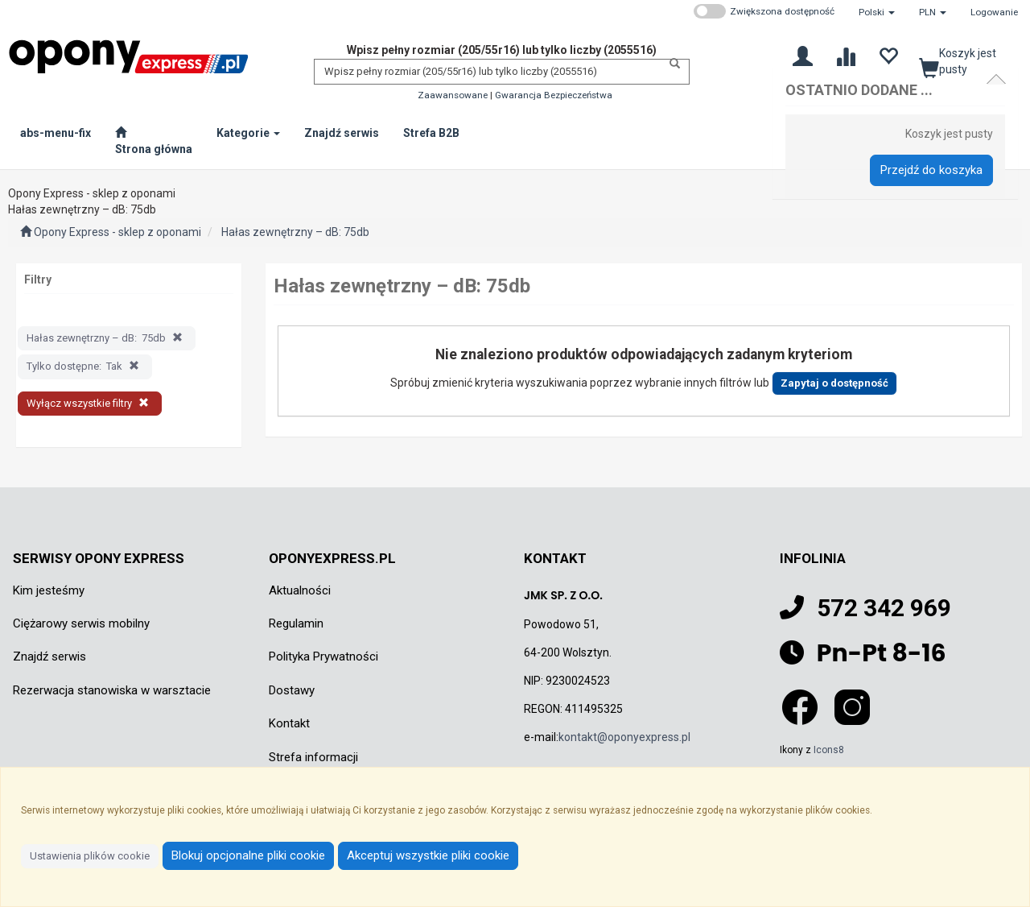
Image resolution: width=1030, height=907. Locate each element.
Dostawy (292, 690)
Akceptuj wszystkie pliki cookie (428, 855)
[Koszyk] (965, 59)
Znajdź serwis (49, 656)
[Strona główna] (153, 141)
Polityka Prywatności (323, 656)
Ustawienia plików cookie (90, 856)
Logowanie (994, 12)
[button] (877, 12)
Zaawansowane (453, 95)
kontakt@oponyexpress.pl (624, 737)
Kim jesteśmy (48, 590)
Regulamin (296, 623)
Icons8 (829, 750)
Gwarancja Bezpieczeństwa (553, 95)
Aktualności (300, 590)
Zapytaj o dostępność (834, 383)
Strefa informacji (313, 757)
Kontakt (289, 723)
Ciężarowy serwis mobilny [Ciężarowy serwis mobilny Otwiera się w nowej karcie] (81, 623)
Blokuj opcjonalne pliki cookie (248, 855)
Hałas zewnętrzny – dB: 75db (295, 232)
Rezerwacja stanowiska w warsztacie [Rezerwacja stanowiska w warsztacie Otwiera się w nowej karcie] (112, 690)
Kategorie (248, 132)
